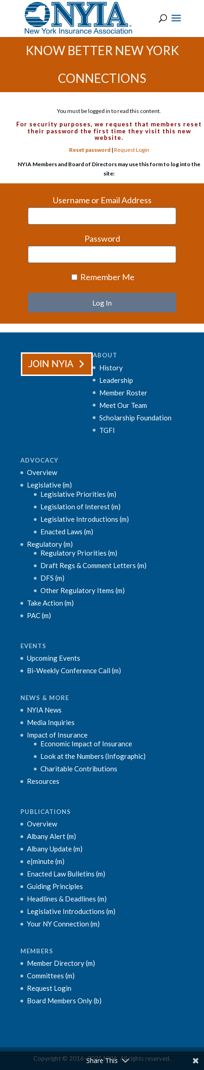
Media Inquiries (51, 722)
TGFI (107, 430)
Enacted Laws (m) (66, 531)
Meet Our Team (123, 405)
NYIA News (44, 710)
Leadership (116, 380)
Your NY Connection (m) (63, 924)
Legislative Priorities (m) (78, 494)
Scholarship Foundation (135, 417)
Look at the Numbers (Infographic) (93, 756)
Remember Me (102, 277)
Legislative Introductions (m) (84, 519)
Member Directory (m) (61, 963)
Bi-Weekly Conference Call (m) (74, 670)
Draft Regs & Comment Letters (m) (93, 565)
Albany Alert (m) (51, 836)
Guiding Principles (55, 886)
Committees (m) (51, 975)
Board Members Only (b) (64, 1000)
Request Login (131, 149)
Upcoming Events (53, 658)
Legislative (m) (49, 485)
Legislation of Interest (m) (80, 506)
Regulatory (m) (50, 544)
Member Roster (123, 392)
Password (102, 238)
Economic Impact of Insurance (86, 743)
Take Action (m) (50, 603)
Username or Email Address (102, 200)
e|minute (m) (45, 861)
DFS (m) (52, 578)
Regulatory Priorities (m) (78, 553)
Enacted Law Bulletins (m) (66, 874)
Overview (42, 472)
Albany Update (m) (55, 849)
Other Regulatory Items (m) (82, 590)
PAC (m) (39, 615)
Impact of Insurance (57, 735)
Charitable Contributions (78, 768)
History (111, 367)
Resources (43, 781)
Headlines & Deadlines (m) (67, 899)
